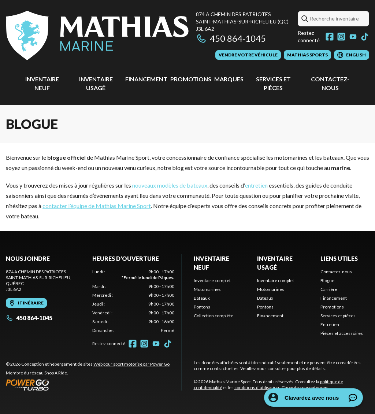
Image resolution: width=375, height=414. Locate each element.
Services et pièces (338, 315)
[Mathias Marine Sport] (97, 35)
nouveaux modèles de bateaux (169, 185)
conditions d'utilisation (256, 387)
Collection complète (213, 315)
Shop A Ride (55, 373)
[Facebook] (329, 36)
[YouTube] (353, 36)
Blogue (327, 280)
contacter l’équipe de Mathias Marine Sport (96, 205)
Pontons (202, 307)
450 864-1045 (231, 38)
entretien (256, 185)
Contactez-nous (336, 271)
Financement (146, 78)
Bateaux (202, 298)
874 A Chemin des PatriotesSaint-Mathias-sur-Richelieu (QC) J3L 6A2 (242, 21)
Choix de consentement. (306, 387)
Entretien (329, 324)
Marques (229, 78)
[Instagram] (341, 36)
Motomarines (207, 289)
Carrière (328, 289)
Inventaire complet (212, 280)
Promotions (190, 78)
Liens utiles (339, 258)
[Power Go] (88, 385)
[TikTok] (364, 36)
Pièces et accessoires (341, 333)
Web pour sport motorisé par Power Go (131, 364)
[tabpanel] (133, 301)
